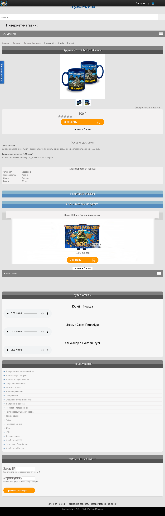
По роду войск (82, 364)
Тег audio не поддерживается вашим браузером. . (27, 313)
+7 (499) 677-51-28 (82, 7)
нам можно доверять (78, 503)
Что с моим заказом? (82, 458)
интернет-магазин (57, 503)
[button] (161, 17)
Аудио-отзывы (83, 295)
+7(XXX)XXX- (19, 478)
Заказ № (19, 468)
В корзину (75, 260)
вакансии (112, 503)
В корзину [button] (70, 121)
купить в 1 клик (82, 129)
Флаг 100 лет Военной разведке (82, 215)
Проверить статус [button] (17, 490)
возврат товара (98, 503)
